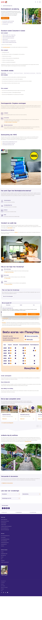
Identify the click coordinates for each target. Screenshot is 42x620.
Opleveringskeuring (4, 519)
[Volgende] (40, 426)
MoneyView (4, 322)
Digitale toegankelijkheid (5, 562)
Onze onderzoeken (4, 540)
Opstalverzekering (6, 414)
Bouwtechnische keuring (5, 521)
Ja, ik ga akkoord (33, 314)
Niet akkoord (21, 314)
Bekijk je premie (5, 18)
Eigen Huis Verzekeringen (5, 529)
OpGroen (16, 232)
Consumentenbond (5, 318)
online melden (9, 227)
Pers (1, 558)
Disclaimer (2, 584)
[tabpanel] (21, 87)
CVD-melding (3, 585)
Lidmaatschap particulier (5, 542)
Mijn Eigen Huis (3, 555)
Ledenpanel (3, 560)
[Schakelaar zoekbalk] (35, 2)
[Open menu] (40, 2)
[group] (38, 2)
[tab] (4, 73)
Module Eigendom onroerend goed (29, 73)
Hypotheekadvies (3, 522)
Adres (2, 590)
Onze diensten (3, 537)
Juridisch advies (3, 524)
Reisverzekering (31, 494)
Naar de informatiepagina (8, 296)
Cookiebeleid (3, 582)
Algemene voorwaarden (4, 587)
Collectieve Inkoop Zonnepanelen (6, 526)
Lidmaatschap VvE (4, 544)
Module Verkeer (3, 73)
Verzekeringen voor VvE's (10, 498)
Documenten (10, 494)
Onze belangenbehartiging (5, 539)
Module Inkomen (10, 73)
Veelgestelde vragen (4, 553)
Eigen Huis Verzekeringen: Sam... (7, 6)
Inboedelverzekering (24, 414)
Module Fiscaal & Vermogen (18, 73)
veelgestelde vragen (28, 441)
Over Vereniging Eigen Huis (5, 535)
